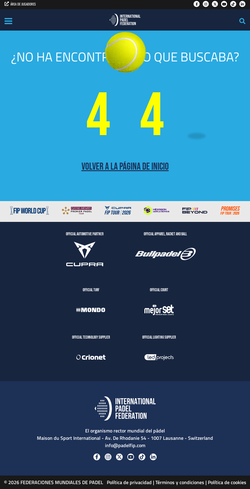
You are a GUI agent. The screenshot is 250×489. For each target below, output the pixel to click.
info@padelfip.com (125, 445)
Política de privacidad (129, 482)
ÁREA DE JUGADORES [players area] (20, 4)
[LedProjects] (159, 358)
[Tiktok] (233, 4)
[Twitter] (215, 4)
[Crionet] (91, 358)
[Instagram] (206, 4)
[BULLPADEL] (165, 255)
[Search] (242, 21)
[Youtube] (224, 4)
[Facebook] (197, 4)
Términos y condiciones (179, 482)
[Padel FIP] (125, 20)
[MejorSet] (159, 311)
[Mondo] (91, 311)
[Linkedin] (242, 4)
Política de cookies (227, 482)
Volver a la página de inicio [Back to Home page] (125, 167)
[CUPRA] (84, 255)
